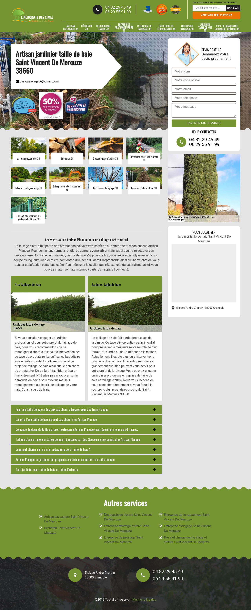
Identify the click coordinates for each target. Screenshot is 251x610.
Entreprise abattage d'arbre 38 (124, 27)
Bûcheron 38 (86, 27)
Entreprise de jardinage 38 (144, 27)
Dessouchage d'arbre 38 (103, 27)
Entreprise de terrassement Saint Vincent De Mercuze (186, 517)
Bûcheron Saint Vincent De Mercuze (62, 530)
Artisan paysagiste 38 (70, 27)
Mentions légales (144, 599)
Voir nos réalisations (216, 15)
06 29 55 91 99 (118, 12)
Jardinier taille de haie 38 (205, 27)
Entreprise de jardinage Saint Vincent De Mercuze (123, 540)
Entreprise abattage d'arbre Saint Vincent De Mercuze (126, 528)
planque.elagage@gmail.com (37, 81)
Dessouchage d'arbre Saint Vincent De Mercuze (128, 517)
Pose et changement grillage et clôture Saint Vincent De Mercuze (187, 540)
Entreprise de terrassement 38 (165, 27)
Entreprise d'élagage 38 (187, 27)
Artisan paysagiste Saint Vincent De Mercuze (66, 519)
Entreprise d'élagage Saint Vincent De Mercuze (187, 528)
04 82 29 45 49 (118, 7)
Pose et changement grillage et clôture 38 (227, 27)
